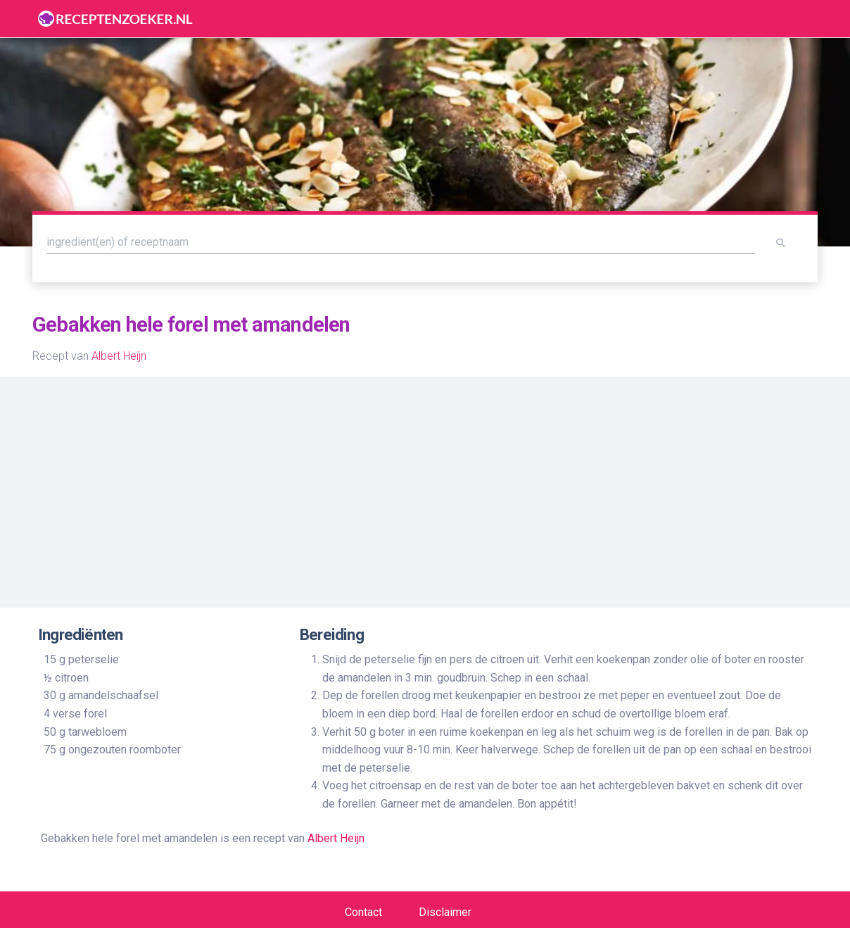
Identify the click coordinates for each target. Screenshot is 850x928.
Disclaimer (445, 912)
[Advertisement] (425, 486)
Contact (363, 912)
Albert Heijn (118, 356)
